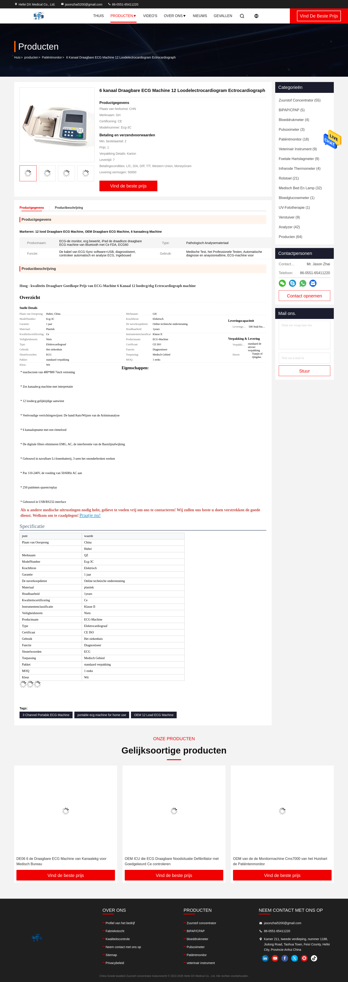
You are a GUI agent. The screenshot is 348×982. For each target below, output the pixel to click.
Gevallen (223, 16)
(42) (289, 227)
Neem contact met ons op (123, 947)
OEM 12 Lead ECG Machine (153, 715)
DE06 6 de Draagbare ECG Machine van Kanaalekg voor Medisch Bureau (61, 861)
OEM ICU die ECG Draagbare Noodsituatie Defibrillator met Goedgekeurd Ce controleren (172, 861)
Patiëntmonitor (52, 57)
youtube (275, 958)
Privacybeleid (115, 963)
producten (31, 57)
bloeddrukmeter (197, 939)
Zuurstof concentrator (201, 923)
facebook (284, 958)
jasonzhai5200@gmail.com (81, 4)
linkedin (265, 958)
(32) (300, 188)
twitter (294, 958)
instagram (304, 958)
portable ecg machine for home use (101, 715)
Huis (17, 57)
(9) (298, 149)
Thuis (98, 16)
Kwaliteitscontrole (118, 939)
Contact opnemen (304, 295)
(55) (300, 100)
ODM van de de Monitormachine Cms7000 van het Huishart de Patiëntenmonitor (280, 861)
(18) (294, 139)
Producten (123, 16)
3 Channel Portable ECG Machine (46, 715)
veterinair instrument (201, 963)
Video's (150, 16)
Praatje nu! (90, 515)
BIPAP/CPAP (196, 931)
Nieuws (200, 16)
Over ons (175, 16)
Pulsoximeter (196, 947)
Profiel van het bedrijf (120, 923)
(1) (296, 198)
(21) (289, 178)
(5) (292, 110)
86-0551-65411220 (123, 4)
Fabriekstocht (115, 931)
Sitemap (111, 955)
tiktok (314, 958)
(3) (291, 129)
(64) (290, 237)
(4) (294, 120)
